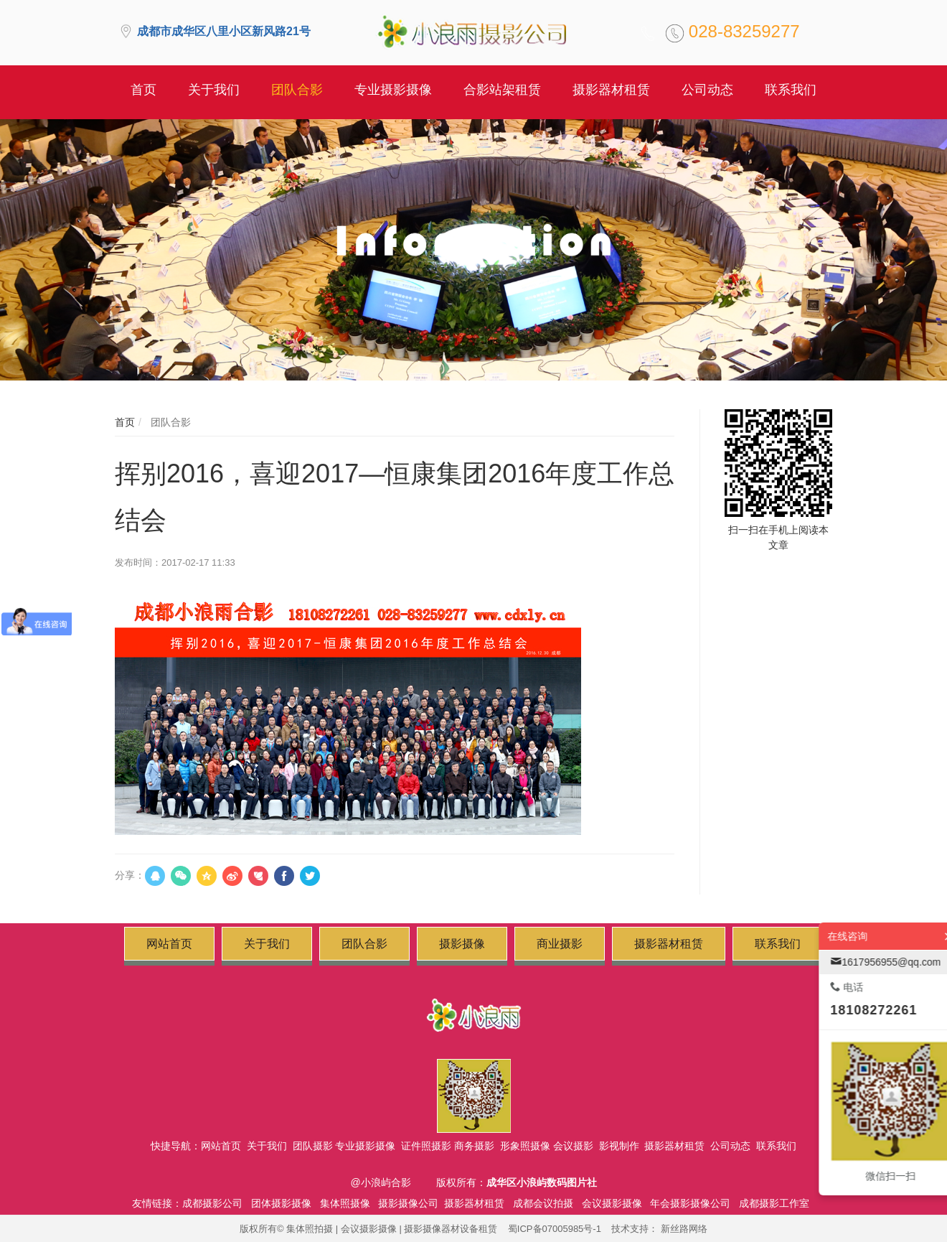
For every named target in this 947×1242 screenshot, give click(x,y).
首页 (125, 422)
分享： (130, 875)
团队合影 (169, 422)
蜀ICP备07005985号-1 (554, 1228)
